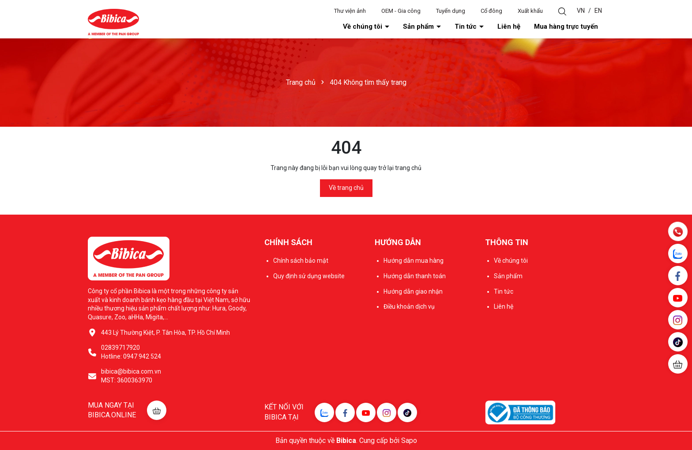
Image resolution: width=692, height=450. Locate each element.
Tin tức (466, 26)
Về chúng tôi (363, 26)
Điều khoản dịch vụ (409, 306)
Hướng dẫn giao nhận (413, 291)
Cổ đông (491, 11)
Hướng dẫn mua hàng (414, 260)
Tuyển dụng (450, 11)
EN (598, 10)
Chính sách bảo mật (300, 260)
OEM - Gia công (401, 11)
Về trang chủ (346, 187)
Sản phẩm (419, 26)
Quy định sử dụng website (309, 276)
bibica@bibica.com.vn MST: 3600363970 (131, 376)
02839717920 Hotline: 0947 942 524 (131, 352)
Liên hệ (508, 26)
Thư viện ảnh (350, 11)
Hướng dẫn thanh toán (415, 276)
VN (581, 10)
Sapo (409, 440)
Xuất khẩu (530, 11)
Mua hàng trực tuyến (566, 26)
